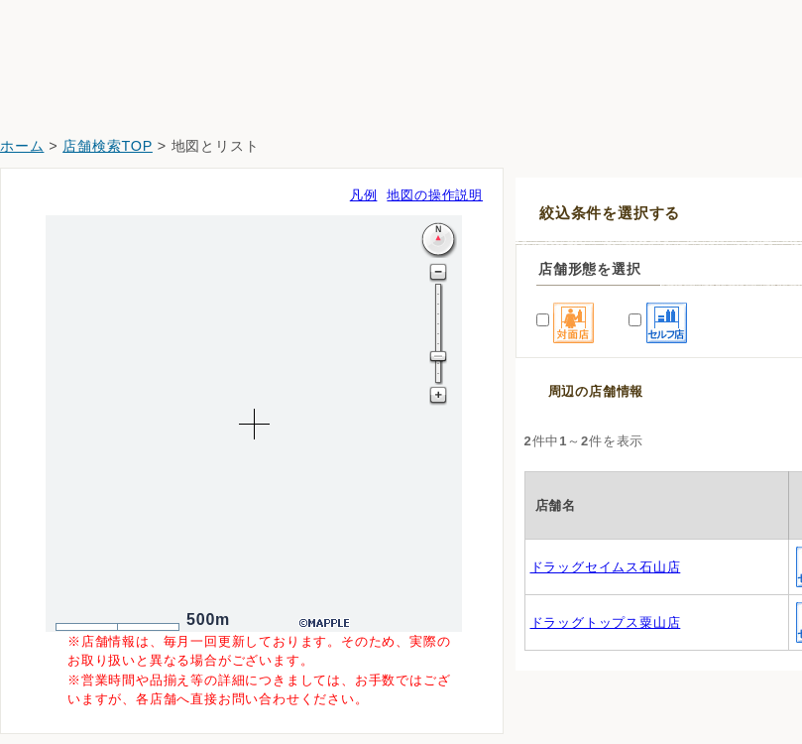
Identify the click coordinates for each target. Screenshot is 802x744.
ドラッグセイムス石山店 (605, 566)
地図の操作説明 (435, 194)
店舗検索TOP (107, 146)
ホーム (22, 146)
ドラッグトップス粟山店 (605, 622)
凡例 (364, 194)
